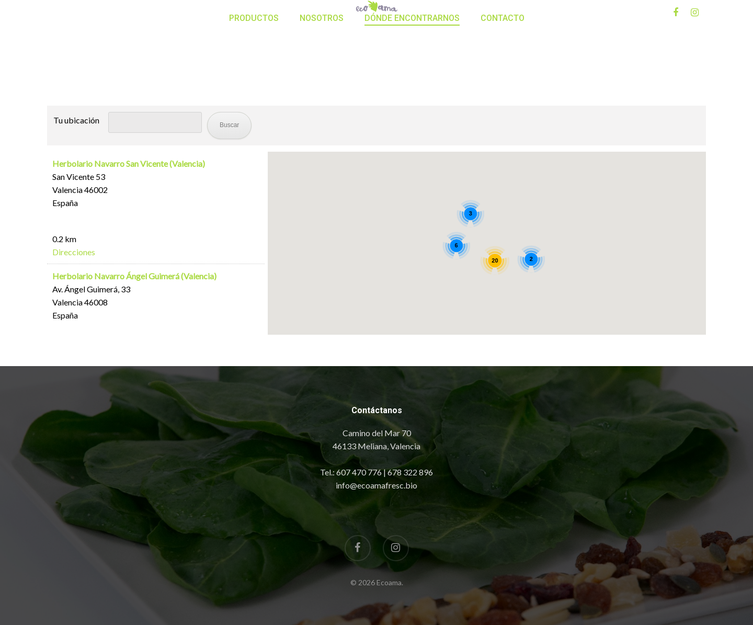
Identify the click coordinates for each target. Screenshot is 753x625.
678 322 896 (410, 472)
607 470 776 (359, 472)
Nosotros (322, 63)
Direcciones (73, 252)
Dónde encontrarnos (412, 63)
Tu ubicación (76, 120)
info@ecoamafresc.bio (376, 485)
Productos (254, 63)
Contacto (502, 63)
